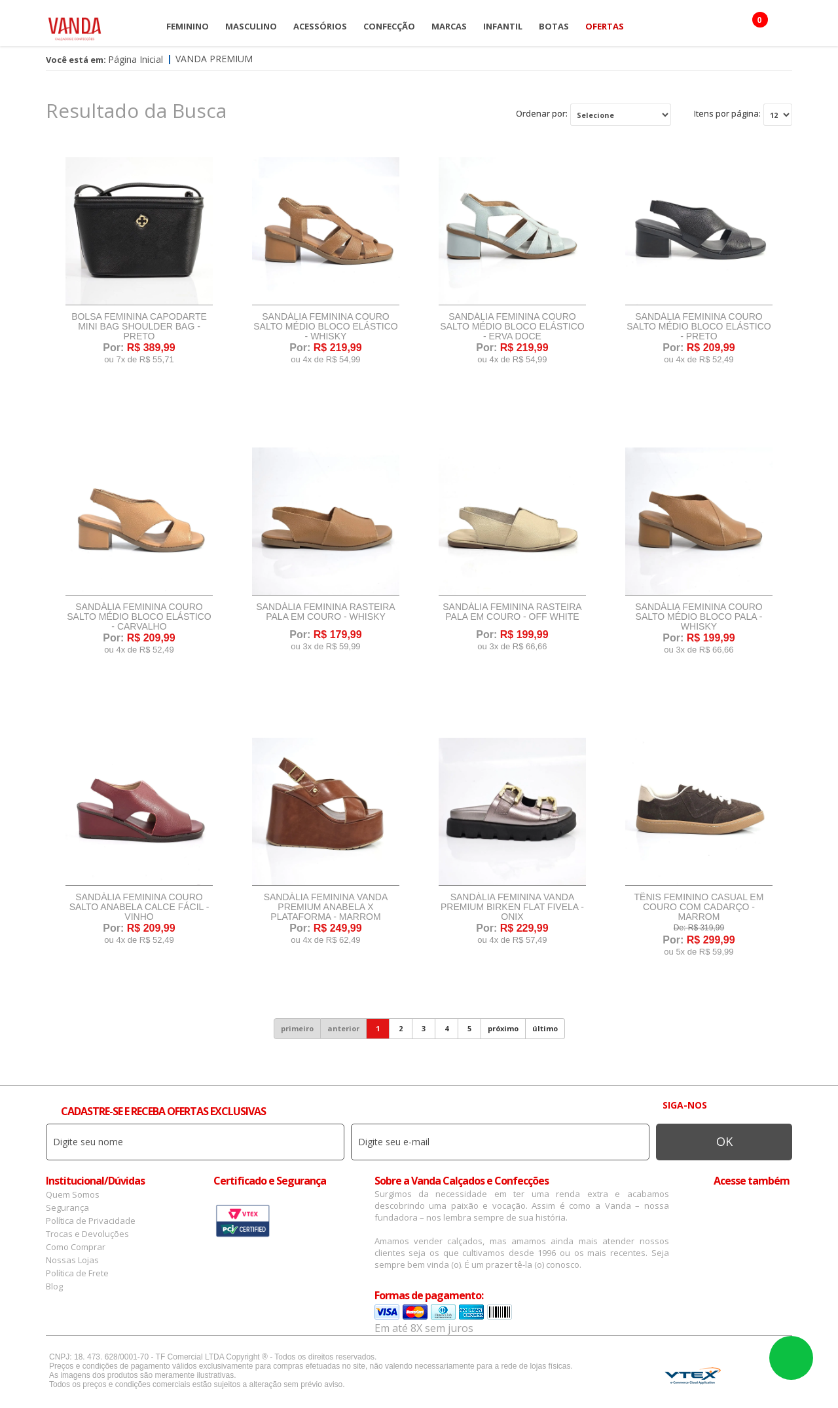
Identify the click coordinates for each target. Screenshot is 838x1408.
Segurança (67, 1207)
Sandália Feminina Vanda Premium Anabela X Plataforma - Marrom (326, 907)
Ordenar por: (542, 113)
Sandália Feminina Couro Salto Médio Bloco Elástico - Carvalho (139, 617)
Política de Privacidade (91, 1221)
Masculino (251, 26)
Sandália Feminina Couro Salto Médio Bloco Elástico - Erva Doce (512, 326)
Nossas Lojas (72, 1260)
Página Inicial (135, 59)
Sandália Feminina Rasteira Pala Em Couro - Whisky (325, 612)
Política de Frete (77, 1273)
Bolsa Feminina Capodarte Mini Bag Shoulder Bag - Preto (139, 326)
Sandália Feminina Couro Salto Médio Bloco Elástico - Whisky (325, 326)
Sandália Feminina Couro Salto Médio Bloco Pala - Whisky (698, 617)
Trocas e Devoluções (87, 1234)
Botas (554, 26)
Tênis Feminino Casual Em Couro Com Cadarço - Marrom (699, 907)
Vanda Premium (214, 58)
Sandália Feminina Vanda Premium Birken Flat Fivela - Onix (512, 907)
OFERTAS (604, 26)
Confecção (389, 26)
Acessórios (320, 26)
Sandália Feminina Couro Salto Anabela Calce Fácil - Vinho (139, 907)
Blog (54, 1286)
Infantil (502, 26)
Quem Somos (73, 1194)
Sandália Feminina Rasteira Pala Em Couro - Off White (512, 612)
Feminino (187, 26)
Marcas (449, 26)
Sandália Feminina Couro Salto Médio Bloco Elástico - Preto (699, 326)
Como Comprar (75, 1247)
